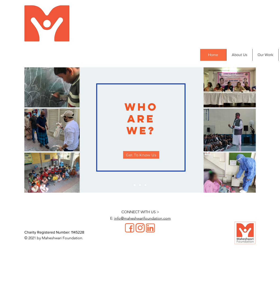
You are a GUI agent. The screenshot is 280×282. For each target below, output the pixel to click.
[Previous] (28, 130)
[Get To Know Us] (141, 155)
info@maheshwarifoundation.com (142, 218)
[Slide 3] (145, 185)
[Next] (252, 130)
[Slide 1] (134, 185)
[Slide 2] (140, 185)
